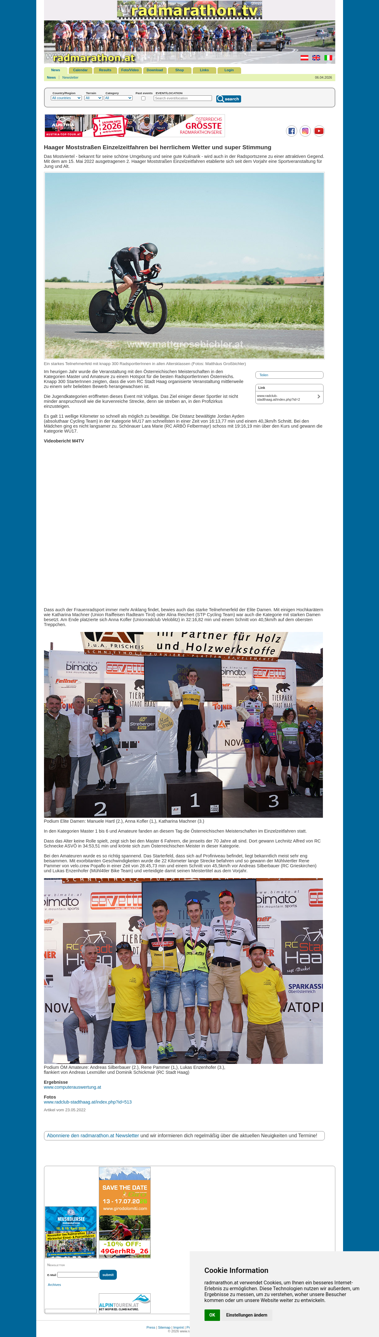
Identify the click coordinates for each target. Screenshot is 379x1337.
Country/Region (64, 93)
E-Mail (51, 1275)
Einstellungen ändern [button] (246, 1315)
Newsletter (70, 77)
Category (112, 93)
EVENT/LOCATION (169, 93)
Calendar (80, 70)
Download (155, 70)
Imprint (178, 1327)
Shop (179, 70)
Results (105, 70)
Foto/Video (130, 70)
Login (229, 70)
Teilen (264, 375)
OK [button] (212, 1315)
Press (151, 1327)
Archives (54, 1285)
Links (204, 70)
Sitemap (164, 1327)
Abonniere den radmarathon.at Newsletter (93, 1135)
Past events (144, 93)
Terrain (91, 93)
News (55, 70)
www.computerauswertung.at (72, 1087)
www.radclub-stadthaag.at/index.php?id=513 (88, 1102)
